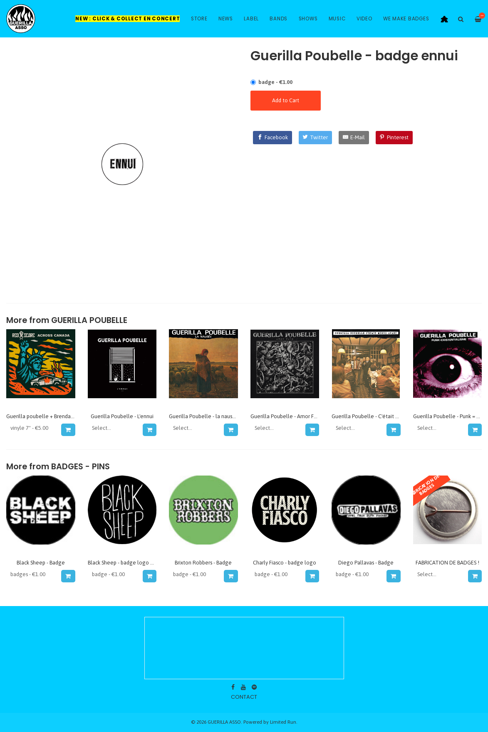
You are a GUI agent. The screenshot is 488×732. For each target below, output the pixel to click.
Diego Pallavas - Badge (366, 562)
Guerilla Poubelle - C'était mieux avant (378, 416)
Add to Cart (285, 100)
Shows (308, 18)
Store (199, 18)
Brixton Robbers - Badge (203, 562)
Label (251, 18)
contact (244, 697)
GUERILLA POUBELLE (89, 320)
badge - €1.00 (275, 82)
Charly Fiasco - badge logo (284, 562)
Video (364, 18)
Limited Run (283, 722)
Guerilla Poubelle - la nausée (204, 416)
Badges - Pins (80, 466)
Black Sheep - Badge (41, 562)
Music (337, 18)
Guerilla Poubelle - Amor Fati (285, 416)
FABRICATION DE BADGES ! (447, 562)
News (225, 18)
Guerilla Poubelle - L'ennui (122, 416)
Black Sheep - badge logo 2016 (125, 562)
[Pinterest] (394, 137)
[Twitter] (315, 137)
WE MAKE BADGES (406, 18)
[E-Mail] (354, 137)
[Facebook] (272, 137)
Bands (278, 18)
